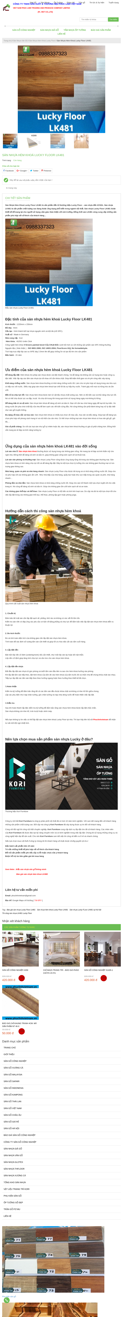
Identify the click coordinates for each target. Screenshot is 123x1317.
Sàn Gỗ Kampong (13, 1095)
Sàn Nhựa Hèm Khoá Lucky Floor (42, 41)
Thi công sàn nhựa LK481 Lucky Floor (17, 913)
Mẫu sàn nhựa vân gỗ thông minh (31, 869)
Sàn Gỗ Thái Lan (12, 1101)
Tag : (4, 910)
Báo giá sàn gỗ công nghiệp (19, 1135)
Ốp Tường (58, 2)
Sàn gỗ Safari (11, 1081)
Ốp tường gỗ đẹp (13, 1202)
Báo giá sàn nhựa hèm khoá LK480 (32, 874)
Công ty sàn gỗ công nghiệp (20, 1142)
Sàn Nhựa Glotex (13, 1162)
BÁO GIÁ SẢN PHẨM (101, 30)
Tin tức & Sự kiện (96, 2)
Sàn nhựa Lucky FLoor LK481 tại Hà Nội (85, 910)
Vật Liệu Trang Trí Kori (16, 1189)
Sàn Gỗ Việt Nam (13, 1108)
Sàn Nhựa (45, 2)
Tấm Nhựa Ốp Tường (75, 30)
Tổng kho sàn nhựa (15, 1182)
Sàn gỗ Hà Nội (11, 1128)
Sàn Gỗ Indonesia (13, 1088)
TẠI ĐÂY (38, 900)
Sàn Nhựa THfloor (14, 1169)
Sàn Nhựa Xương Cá (15, 1175)
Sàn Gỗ (33, 2)
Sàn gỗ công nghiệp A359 (15, 970)
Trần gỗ (82, 2)
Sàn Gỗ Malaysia (13, 1074)
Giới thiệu (9, 1054)
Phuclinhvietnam (100, 719)
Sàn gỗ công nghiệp (23, 30)
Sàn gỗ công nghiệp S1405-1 (98, 970)
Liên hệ (61, 34)
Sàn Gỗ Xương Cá (13, 1068)
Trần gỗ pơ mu (12, 1209)
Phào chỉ (70, 2)
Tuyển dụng (114, 2)
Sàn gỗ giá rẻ (11, 1122)
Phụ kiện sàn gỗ (13, 1196)
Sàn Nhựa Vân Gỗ (20, 41)
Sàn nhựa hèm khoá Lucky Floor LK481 (52, 910)
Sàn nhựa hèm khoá (28, 451)
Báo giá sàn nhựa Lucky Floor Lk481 (21, 910)
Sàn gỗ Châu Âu (12, 1115)
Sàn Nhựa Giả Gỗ (49, 30)
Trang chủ (8, 41)
